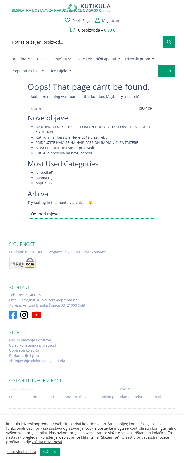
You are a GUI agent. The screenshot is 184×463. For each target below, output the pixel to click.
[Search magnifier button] (169, 42)
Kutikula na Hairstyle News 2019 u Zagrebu (72, 137)
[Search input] (86, 42)
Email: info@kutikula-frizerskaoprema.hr (43, 300)
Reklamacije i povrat (26, 355)
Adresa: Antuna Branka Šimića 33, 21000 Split (47, 305)
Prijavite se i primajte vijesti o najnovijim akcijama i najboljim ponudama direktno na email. (85, 396)
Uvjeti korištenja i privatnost (32, 345)
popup (41, 183)
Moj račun (110, 20)
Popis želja (81, 20)
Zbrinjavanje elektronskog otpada (37, 360)
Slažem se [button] (50, 451)
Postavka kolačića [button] (21, 452)
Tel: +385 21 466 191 (26, 294)
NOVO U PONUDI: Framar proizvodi (65, 147)
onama (41, 177)
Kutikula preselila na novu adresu (64, 153)
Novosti (42, 172)
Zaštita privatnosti (47, 441)
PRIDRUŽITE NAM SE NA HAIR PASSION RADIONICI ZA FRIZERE (87, 142)
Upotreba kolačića (24, 350)
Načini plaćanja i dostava (30, 340)
